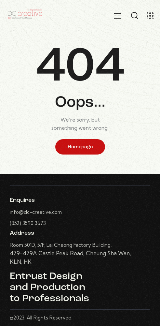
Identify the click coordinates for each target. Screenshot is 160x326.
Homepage (80, 147)
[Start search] (134, 16)
